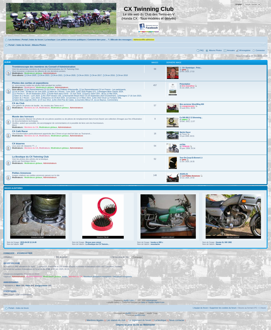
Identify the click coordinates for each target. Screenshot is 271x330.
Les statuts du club (116, 320)
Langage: (238, 4)
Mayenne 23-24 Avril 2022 (54, 98)
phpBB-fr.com (140, 315)
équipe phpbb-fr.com (156, 302)
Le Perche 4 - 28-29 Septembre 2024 (30, 94)
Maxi (18, 285)
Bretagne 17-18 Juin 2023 (130, 96)
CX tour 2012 (45, 100)
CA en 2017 (97, 75)
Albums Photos (39, 45)
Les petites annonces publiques (71, 40)
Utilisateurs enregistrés (122, 276)
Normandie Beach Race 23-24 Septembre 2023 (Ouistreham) (90, 96)
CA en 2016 (110, 75)
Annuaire (231, 50)
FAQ (202, 50)
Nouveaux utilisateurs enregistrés (97, 276)
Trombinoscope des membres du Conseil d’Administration (43, 66)
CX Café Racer (20, 131)
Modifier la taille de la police (263, 44)
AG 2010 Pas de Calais (64, 100)
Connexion (260, 50)
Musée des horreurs (23, 116)
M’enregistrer (244, 50)
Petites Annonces (21, 173)
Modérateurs (29, 87)
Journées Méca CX (85, 100)
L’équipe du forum (200, 308)
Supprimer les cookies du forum (223, 308)
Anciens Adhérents (34, 276)
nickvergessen (151, 300)
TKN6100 (185, 146)
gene (184, 70)
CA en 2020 (71, 75)
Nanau (218, 244)
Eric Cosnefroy (188, 86)
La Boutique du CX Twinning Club (30, 156)
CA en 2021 (58, 75)
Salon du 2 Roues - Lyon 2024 (27, 96)
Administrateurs (49, 73)
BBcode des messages (121, 40)
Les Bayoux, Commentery (107, 100)
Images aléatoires (13, 188)
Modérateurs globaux (33, 73)
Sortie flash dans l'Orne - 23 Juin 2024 (65, 94)
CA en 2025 (31, 75)
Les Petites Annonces (191, 176)
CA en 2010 (123, 75)
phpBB (127, 313)
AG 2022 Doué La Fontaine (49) (107, 98)
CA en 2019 (84, 75)
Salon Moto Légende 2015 (25, 100)
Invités (65, 276)
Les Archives (14, 40)
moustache (155, 244)
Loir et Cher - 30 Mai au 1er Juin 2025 (30, 92)
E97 (22, 244)
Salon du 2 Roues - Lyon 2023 (27, 98)
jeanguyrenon (41, 285)
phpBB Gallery (129, 300)
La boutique (50, 40)
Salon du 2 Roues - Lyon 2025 (62, 92)
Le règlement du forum (140, 320)
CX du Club (18, 103)
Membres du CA (31, 108)
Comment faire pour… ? (98, 40)
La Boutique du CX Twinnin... (97, 244)
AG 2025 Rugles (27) (87, 92)
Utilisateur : (8, 257)
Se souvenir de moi (121, 257)
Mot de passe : (62, 257)
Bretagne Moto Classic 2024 (111, 92)
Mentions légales (95, 320)
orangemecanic (188, 106)
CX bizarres (18, 143)
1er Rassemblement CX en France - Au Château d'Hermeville (52, 89)
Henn (27, 285)
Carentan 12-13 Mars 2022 (79, 98)
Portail (25, 40)
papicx (185, 119)
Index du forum (36, 40)
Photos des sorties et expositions (30, 83)
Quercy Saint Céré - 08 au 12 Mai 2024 (100, 94)
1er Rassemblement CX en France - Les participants (103, 89)
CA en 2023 (44, 75)
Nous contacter (176, 320)
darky (143, 302)
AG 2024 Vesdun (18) (52, 96)
